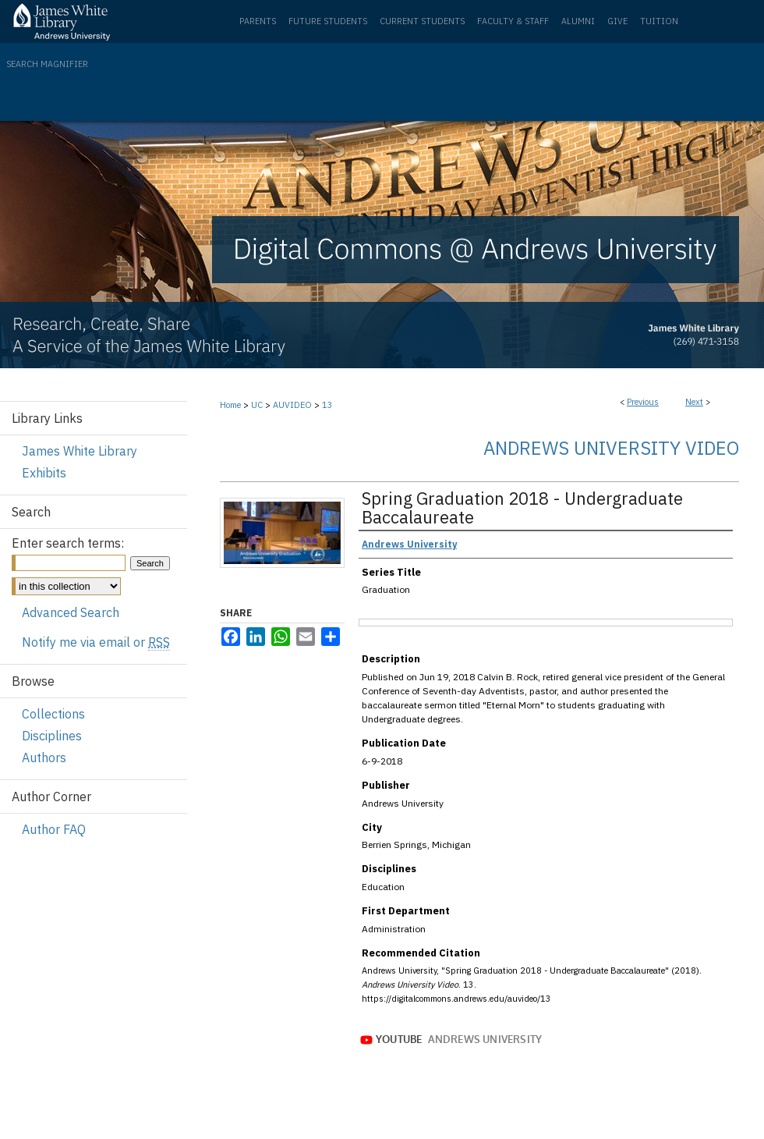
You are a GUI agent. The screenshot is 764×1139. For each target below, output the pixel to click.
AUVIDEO (292, 404)
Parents (257, 21)
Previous (643, 401)
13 (327, 404)
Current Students (422, 21)
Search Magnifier (47, 64)
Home (230, 404)
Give (617, 21)
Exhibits (44, 473)
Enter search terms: (68, 543)
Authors (44, 757)
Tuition (659, 21)
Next (694, 401)
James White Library (79, 451)
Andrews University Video (611, 447)
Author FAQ (54, 829)
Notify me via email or (96, 642)
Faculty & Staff (513, 21)
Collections (53, 714)
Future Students (327, 21)
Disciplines (52, 735)
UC (257, 404)
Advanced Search (70, 612)
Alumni (578, 21)
